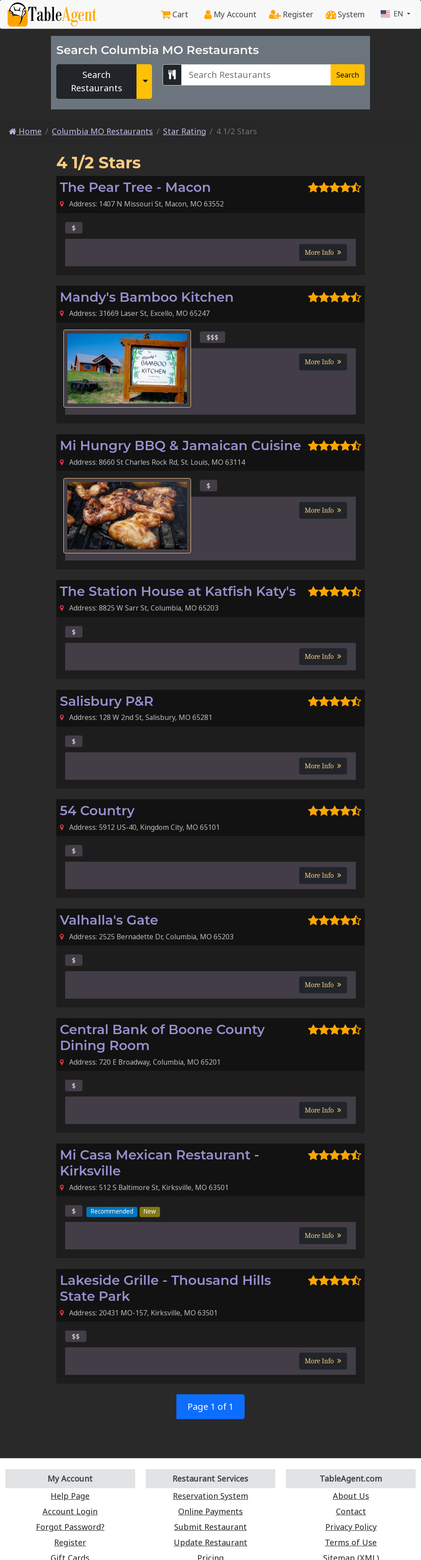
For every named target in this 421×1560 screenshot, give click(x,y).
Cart (174, 14)
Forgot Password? (70, 1526)
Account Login (70, 1511)
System (345, 14)
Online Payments (210, 1511)
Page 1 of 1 (210, 1406)
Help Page (70, 1495)
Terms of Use (351, 1542)
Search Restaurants (96, 81)
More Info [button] (323, 253)
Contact (351, 1511)
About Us (351, 1495)
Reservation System (210, 1495)
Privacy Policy (351, 1526)
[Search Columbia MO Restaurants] (256, 75)
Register (291, 14)
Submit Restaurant (210, 1526)
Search (347, 75)
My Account (230, 14)
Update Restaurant (210, 1542)
